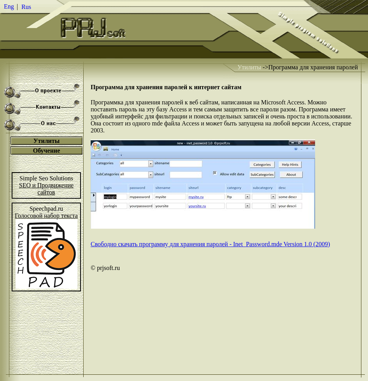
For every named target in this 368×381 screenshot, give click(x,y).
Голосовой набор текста (46, 215)
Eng (9, 6)
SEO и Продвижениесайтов (46, 189)
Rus (26, 7)
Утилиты (249, 67)
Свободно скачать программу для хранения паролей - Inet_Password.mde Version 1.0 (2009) (210, 244)
